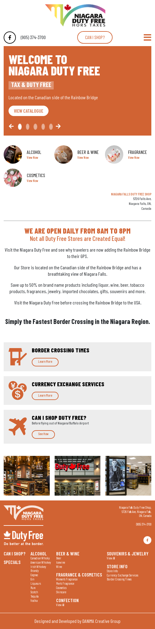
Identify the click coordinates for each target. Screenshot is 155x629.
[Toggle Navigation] (147, 37)
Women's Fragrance (67, 579)
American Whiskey (41, 562)
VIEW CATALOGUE (28, 111)
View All (60, 605)
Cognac (34, 575)
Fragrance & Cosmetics (79, 574)
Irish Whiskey (38, 567)
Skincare (61, 592)
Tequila (34, 596)
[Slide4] (51, 127)
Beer (58, 558)
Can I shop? (95, 37)
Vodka (34, 600)
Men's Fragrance (65, 583)
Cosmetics (61, 588)
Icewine (60, 562)
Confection (67, 600)
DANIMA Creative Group (101, 621)
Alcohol (39, 553)
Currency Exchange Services (122, 575)
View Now (32, 157)
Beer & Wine (67, 553)
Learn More (45, 361)
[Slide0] (20, 127)
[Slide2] (35, 127)
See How (43, 434)
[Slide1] (28, 127)
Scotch (34, 592)
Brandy (35, 571)
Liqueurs (36, 583)
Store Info (117, 566)
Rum (33, 588)
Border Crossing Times (119, 579)
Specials (12, 562)
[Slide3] (43, 127)
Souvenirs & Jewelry (128, 553)
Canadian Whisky (40, 558)
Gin (32, 579)
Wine (59, 567)
